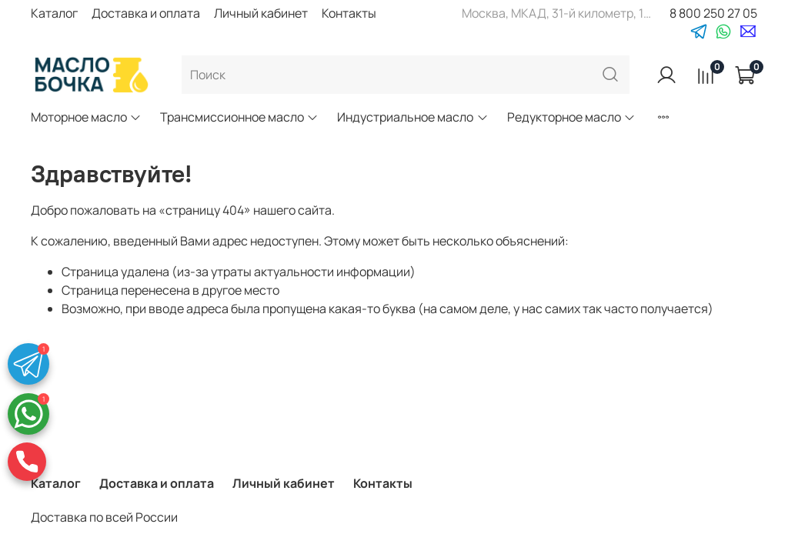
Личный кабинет (261, 13)
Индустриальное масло (412, 116)
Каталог (54, 13)
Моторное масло (86, 116)
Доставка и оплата (146, 13)
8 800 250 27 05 (713, 13)
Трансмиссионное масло (239, 116)
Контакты (349, 13)
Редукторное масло (571, 116)
